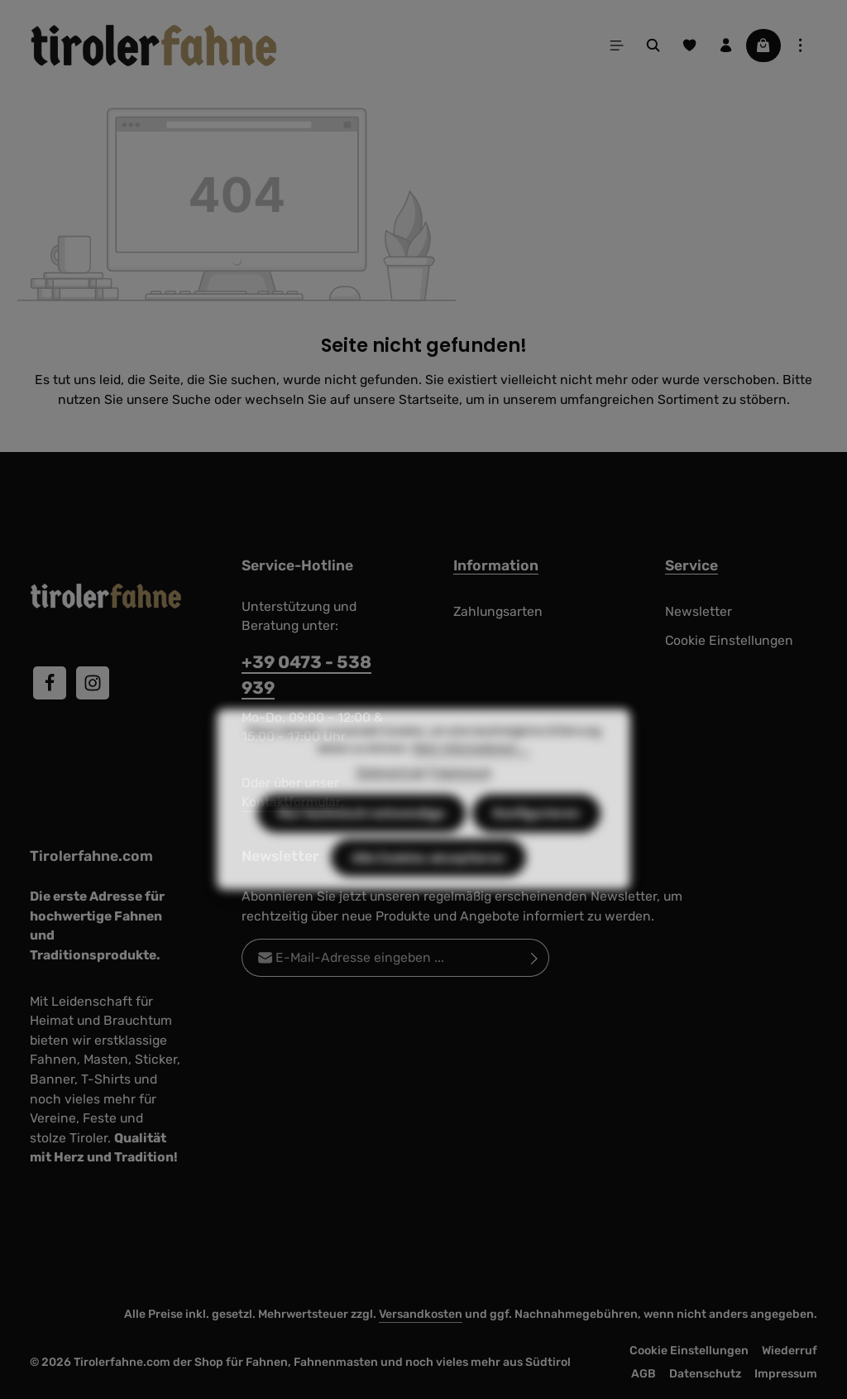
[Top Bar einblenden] (800, 45)
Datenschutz (705, 1374)
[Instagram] (92, 683)
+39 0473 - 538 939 (306, 674)
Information (495, 565)
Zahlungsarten (498, 611)
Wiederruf (789, 1351)
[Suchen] (653, 45)
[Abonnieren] (534, 958)
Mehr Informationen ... (471, 776)
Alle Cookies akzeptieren (428, 885)
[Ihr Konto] (726, 45)
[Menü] (617, 45)
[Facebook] (49, 683)
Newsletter (698, 611)
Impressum (785, 1374)
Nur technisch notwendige (361, 841)
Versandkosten (420, 1314)
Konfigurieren (536, 841)
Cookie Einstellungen (729, 640)
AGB (643, 1374)
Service (691, 565)
